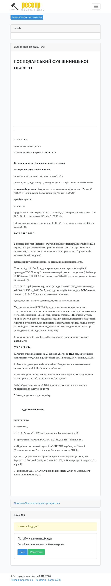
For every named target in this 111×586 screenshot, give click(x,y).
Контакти (41, 580)
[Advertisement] (55, 97)
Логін (22, 552)
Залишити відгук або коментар (27, 17)
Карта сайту (54, 580)
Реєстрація (36, 552)
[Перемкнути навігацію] (96, 6)
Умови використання (22, 580)
